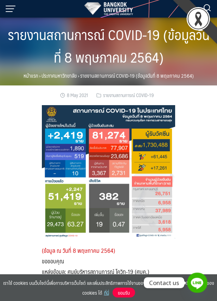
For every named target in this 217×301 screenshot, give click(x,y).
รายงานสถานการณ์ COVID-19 (128, 95)
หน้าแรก (31, 75)
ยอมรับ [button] (124, 292)
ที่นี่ (106, 292)
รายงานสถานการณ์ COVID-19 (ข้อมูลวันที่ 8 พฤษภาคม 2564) (109, 46)
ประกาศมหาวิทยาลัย (59, 75)
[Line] (197, 282)
